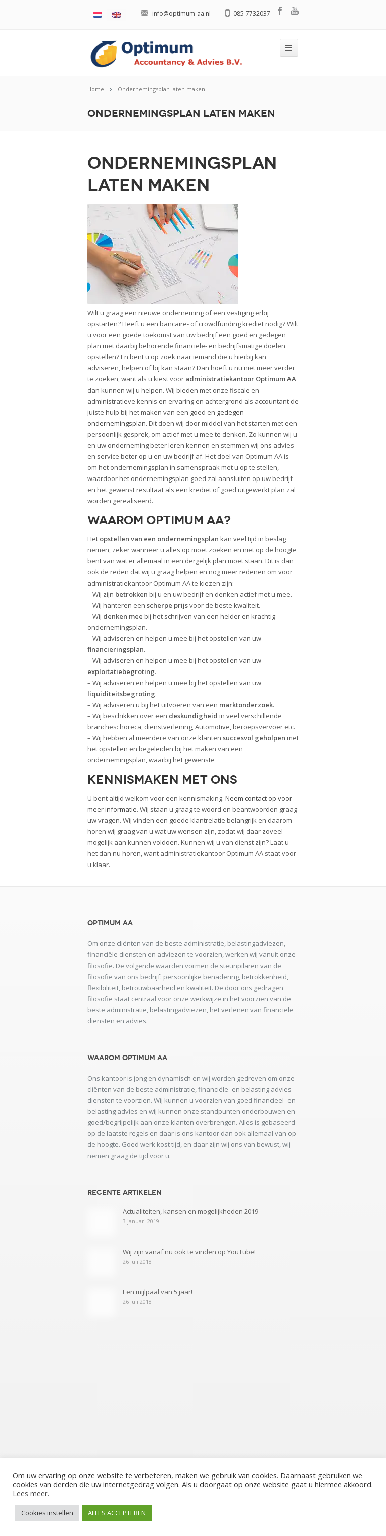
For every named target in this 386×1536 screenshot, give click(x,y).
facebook (280, 11)
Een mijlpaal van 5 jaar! (157, 1291)
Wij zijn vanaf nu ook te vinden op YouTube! (189, 1251)
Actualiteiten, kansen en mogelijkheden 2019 (190, 1211)
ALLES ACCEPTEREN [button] (117, 1512)
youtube (295, 11)
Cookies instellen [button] (47, 1512)
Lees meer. (31, 1493)
